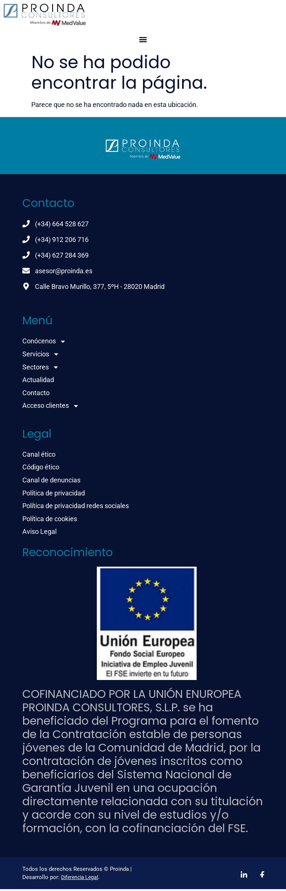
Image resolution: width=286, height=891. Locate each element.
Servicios (41, 354)
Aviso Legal (39, 534)
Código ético (40, 468)
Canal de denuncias (51, 481)
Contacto (36, 393)
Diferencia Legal (79, 879)
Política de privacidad (53, 494)
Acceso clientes (50, 406)
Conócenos (44, 341)
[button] (143, 39)
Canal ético (38, 455)
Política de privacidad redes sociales (75, 507)
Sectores (40, 367)
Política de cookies (49, 521)
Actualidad (38, 380)
